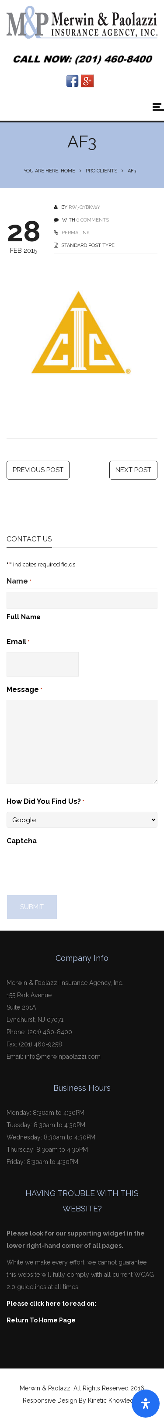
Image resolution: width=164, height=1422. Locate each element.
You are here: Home (49, 171)
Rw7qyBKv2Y (84, 207)
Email (18, 644)
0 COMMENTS (93, 220)
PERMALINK (75, 233)
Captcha (22, 843)
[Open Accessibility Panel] (146, 1404)
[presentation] (73, 870)
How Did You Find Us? (45, 804)
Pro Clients (101, 171)
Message (24, 692)
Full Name (24, 619)
